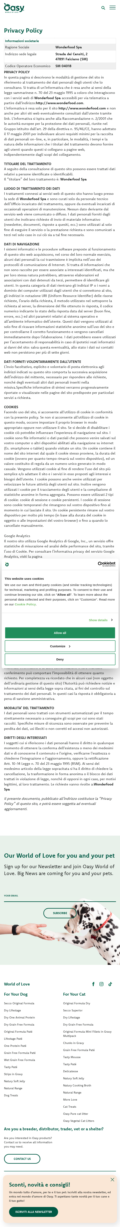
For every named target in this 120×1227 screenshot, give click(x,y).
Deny (60, 659)
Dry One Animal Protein (19, 1017)
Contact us (22, 1159)
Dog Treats (11, 1095)
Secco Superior (72, 1010)
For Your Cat (74, 994)
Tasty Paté (10, 1067)
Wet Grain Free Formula (19, 1060)
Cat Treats (69, 1106)
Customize (60, 646)
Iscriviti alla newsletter (33, 1212)
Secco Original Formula (19, 1003)
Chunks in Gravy (73, 1043)
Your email (11, 895)
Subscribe (60, 913)
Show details (98, 620)
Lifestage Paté (13, 1039)
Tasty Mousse (72, 1057)
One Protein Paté (15, 1046)
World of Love (17, 983)
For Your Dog (15, 994)
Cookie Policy (25, 604)
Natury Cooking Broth (77, 1085)
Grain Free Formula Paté (20, 1053)
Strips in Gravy (13, 1074)
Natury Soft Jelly (14, 1081)
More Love (70, 1099)
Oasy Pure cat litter (75, 1114)
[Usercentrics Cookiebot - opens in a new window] (97, 564)
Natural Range (13, 1088)
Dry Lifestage (12, 1010)
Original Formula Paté (18, 1031)
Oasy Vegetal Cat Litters (78, 1121)
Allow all (60, 633)
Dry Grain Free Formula (19, 1024)
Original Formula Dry (76, 1003)
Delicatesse (70, 1071)
